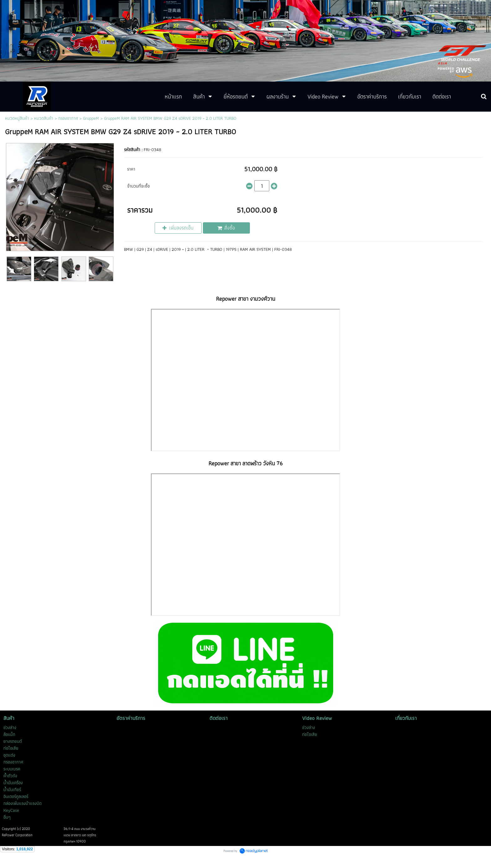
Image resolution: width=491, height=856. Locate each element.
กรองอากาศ (68, 118)
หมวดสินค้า (43, 118)
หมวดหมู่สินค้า (17, 118)
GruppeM (91, 118)
